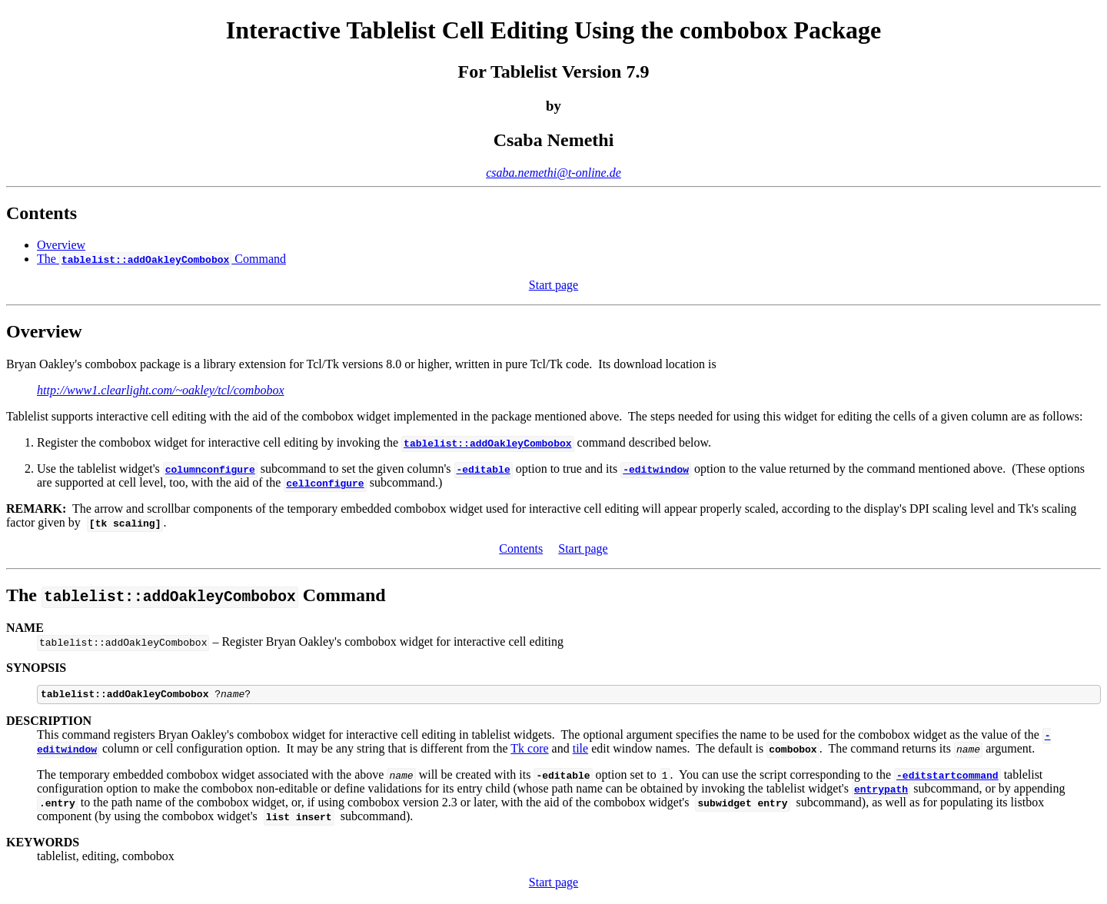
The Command (161, 258)
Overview (61, 244)
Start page (553, 284)
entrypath (881, 791)
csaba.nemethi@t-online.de (553, 172)
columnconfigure (210, 469)
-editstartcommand (947, 777)
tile (580, 750)
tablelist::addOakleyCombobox (487, 443)
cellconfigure (325, 483)
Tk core (529, 750)
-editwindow (656, 469)
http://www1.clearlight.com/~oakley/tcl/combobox (160, 390)
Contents (521, 548)
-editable (483, 469)
